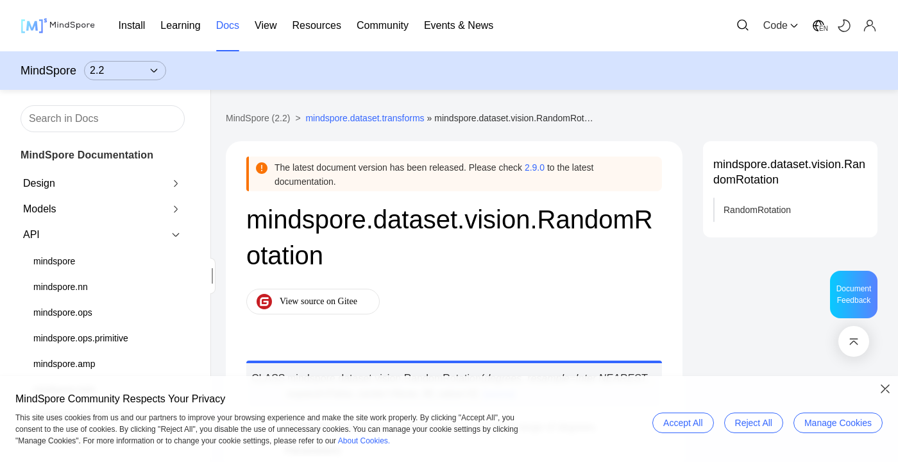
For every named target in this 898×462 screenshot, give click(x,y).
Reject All (753, 423)
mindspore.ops (62, 312)
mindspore (54, 261)
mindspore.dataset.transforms (364, 118)
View (265, 25)
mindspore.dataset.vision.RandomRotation (789, 172)
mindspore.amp (64, 364)
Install (132, 25)
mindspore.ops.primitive (80, 338)
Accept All (682, 423)
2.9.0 (535, 167)
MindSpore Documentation (87, 155)
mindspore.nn (60, 287)
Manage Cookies (838, 423)
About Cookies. (364, 440)
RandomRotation (757, 210)
